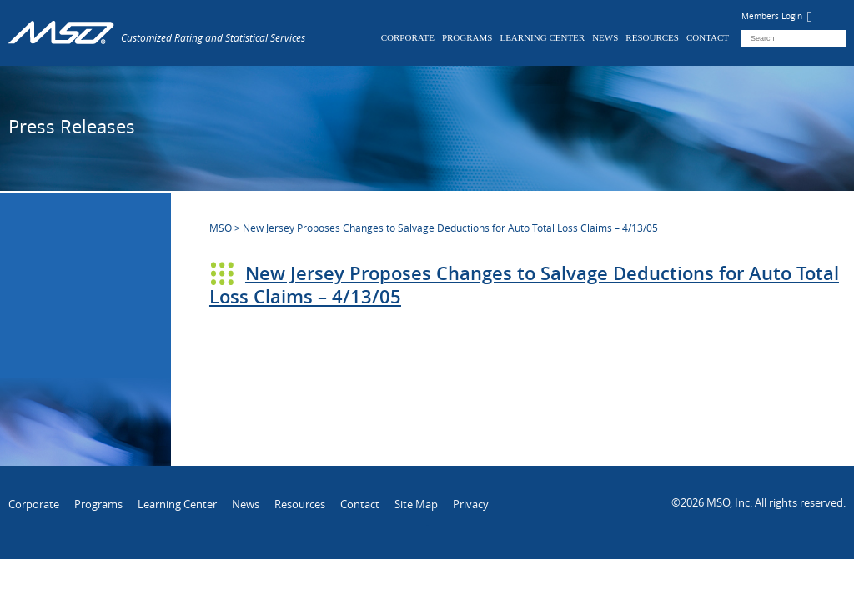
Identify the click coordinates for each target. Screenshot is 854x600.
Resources (652, 37)
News (605, 37)
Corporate (408, 37)
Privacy (471, 504)
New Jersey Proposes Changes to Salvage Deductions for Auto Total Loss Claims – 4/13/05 (524, 285)
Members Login (777, 16)
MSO (220, 227)
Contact (707, 37)
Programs (467, 37)
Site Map (416, 504)
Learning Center (542, 37)
